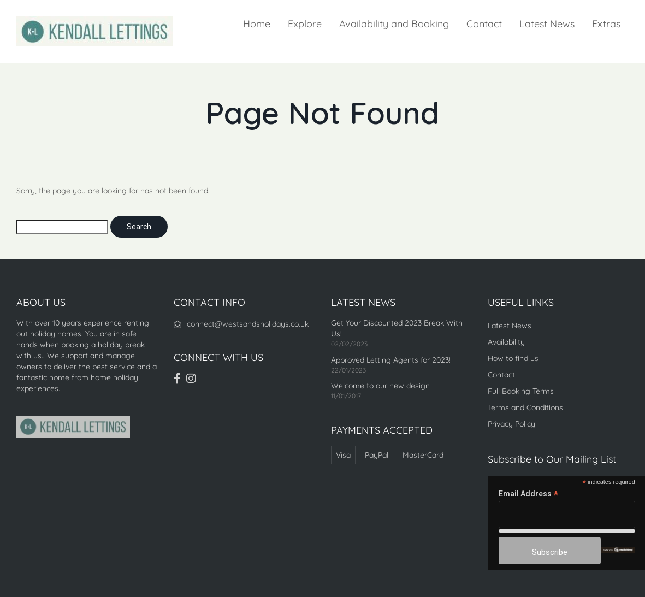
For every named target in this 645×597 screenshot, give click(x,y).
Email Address (529, 494)
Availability (506, 342)
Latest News (547, 23)
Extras (606, 23)
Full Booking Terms (521, 391)
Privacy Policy (511, 424)
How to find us (513, 358)
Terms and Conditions (525, 407)
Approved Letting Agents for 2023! (391, 360)
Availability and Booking (394, 23)
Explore (305, 23)
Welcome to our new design (380, 386)
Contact (484, 23)
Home (256, 23)
